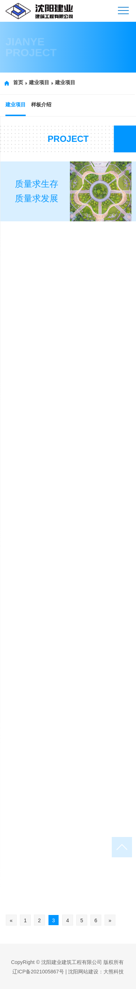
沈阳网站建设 (83, 971)
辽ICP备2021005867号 (38, 971)
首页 (14, 82)
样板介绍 (40, 104)
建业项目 (35, 82)
